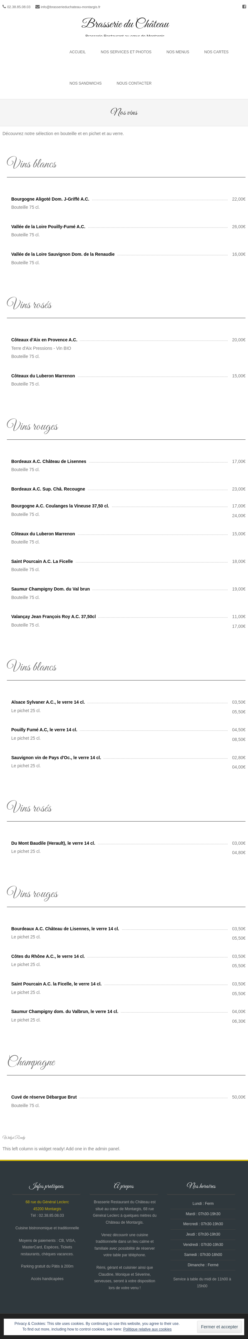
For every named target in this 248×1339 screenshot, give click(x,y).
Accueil (77, 52)
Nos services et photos (126, 52)
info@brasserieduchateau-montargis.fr (70, 7)
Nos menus (177, 52)
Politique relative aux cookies (147, 1329)
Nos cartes (216, 52)
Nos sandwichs (85, 83)
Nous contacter (134, 83)
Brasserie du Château (125, 24)
